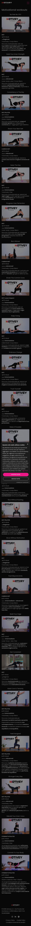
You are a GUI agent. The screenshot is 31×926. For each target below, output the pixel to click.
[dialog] (15, 463)
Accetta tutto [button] (15, 474)
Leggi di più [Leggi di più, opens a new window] (25, 470)
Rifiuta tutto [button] (16, 479)
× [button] (27, 444)
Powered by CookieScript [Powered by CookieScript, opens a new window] (22, 482)
